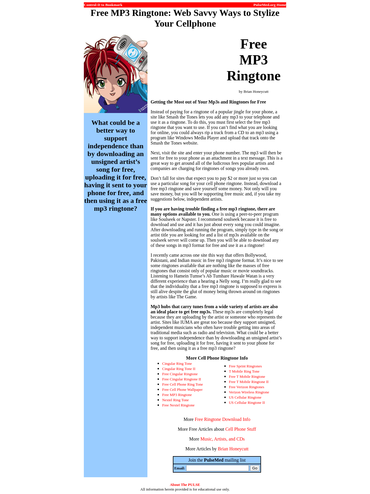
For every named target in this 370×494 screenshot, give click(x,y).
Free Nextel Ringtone (178, 405)
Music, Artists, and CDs (222, 438)
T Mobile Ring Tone (244, 371)
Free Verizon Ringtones (246, 387)
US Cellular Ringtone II (247, 402)
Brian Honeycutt (233, 448)
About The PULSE (185, 484)
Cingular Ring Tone (177, 363)
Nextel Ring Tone (175, 400)
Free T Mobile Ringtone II (249, 382)
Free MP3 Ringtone (177, 395)
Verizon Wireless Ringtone (249, 392)
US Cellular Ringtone (245, 397)
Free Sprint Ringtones (245, 366)
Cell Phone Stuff (240, 429)
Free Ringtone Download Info (222, 419)
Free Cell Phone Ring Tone (182, 384)
